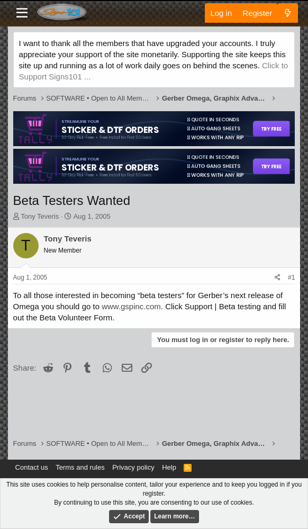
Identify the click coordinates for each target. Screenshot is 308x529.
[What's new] (287, 13)
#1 (291, 277)
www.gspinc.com (131, 306)
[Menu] (22, 13)
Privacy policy (133, 467)
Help (169, 467)
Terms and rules (80, 467)
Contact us (31, 467)
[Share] (277, 278)
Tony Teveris (40, 216)
